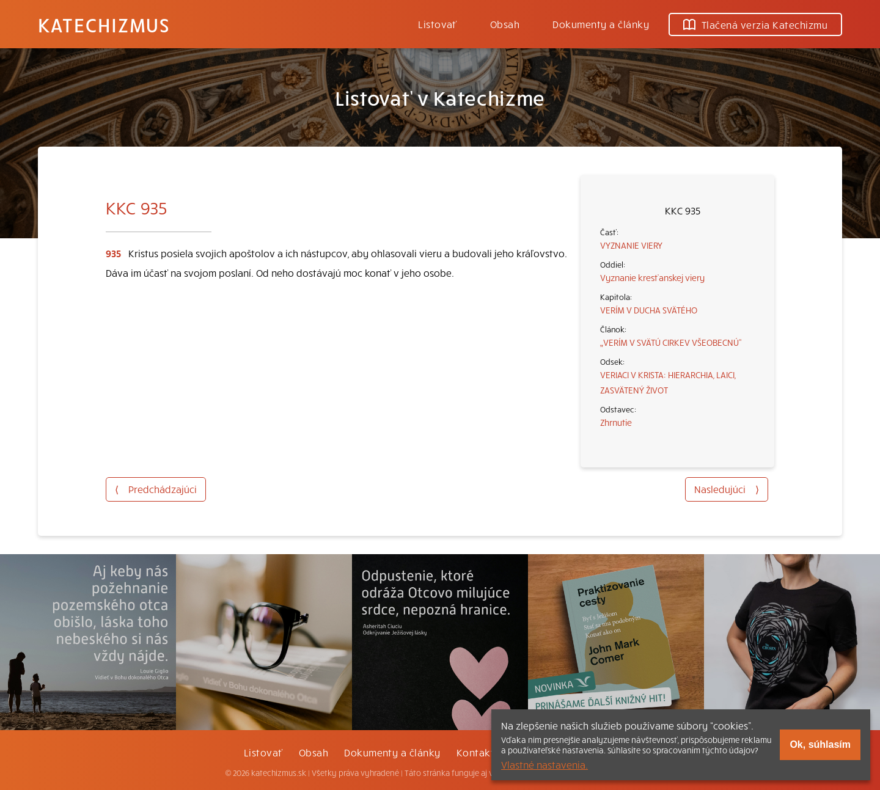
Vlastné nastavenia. (544, 764)
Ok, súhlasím (820, 744)
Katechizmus (104, 24)
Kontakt (475, 752)
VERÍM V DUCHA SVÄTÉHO (648, 309)
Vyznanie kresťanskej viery (652, 277)
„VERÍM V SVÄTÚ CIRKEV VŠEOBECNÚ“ (671, 342)
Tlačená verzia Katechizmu (755, 24)
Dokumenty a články (600, 24)
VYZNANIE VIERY (631, 245)
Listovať (437, 24)
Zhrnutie (616, 422)
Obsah (504, 24)
